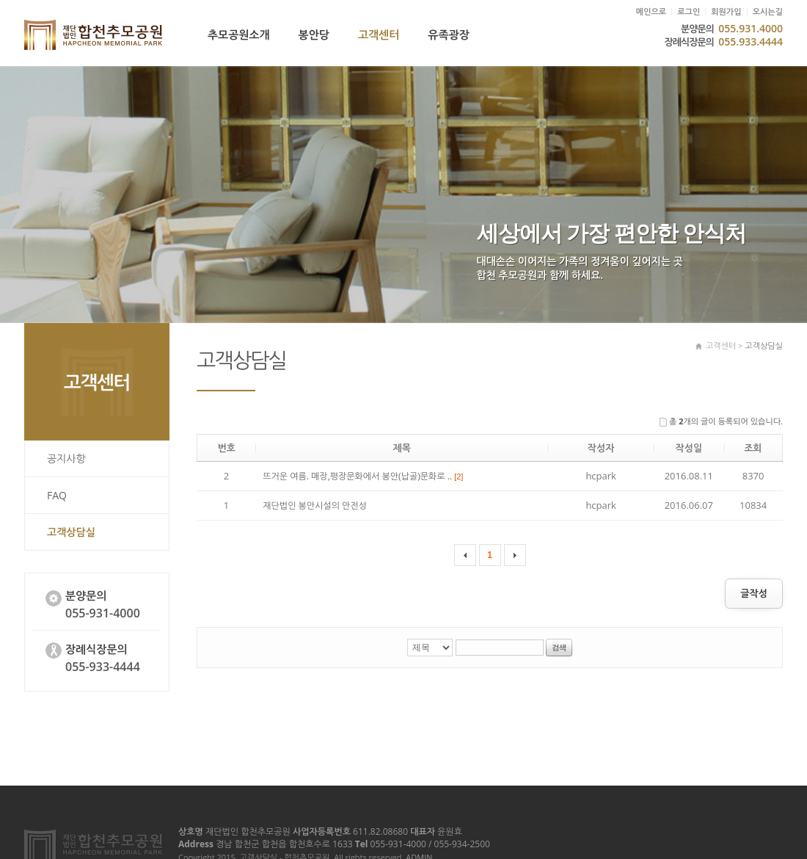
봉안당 (314, 34)
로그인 (688, 12)
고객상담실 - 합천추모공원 (93, 35)
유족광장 (448, 34)
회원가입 (726, 12)
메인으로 (651, 12)
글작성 (753, 593)
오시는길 (768, 12)
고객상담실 (71, 532)
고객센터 (378, 34)
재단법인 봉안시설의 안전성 (315, 505)
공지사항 (66, 458)
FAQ (57, 495)
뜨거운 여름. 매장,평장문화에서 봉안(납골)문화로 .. (363, 476)
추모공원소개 (239, 34)
